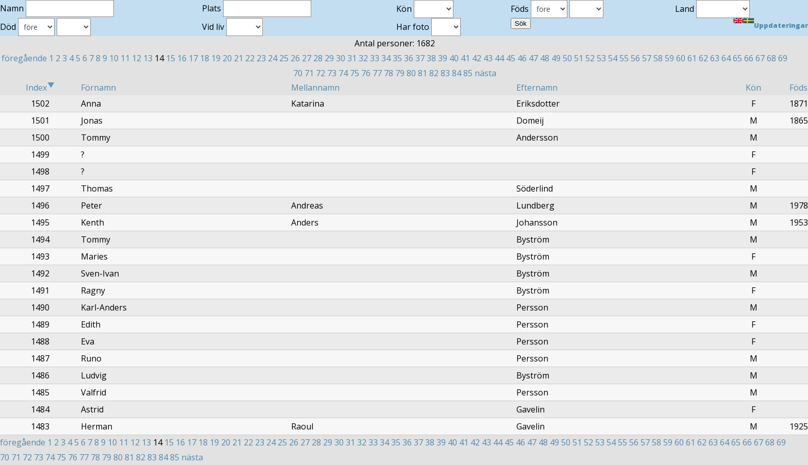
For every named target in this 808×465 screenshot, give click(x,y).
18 (204, 58)
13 (148, 58)
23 (261, 58)
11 (125, 58)
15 (170, 58)
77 (377, 73)
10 (114, 58)
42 (476, 58)
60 (680, 58)
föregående (24, 58)
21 (238, 58)
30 (340, 58)
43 (488, 58)
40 (454, 58)
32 (363, 58)
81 (422, 73)
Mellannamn (315, 87)
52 (590, 58)
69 (782, 58)
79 (400, 73)
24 (272, 58)
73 (331, 73)
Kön (753, 87)
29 (329, 58)
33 (374, 58)
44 (499, 58)
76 (366, 73)
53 (601, 58)
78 (388, 73)
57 (646, 58)
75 (354, 73)
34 (386, 58)
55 (624, 58)
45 (510, 58)
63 (714, 58)
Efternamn (537, 87)
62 (703, 58)
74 (343, 73)
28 (318, 58)
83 (445, 73)
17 (193, 58)
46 (522, 58)
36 (408, 58)
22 (250, 58)
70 (297, 73)
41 (465, 58)
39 (442, 58)
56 (635, 58)
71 (309, 73)
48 (544, 58)
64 (726, 58)
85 (468, 73)
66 (748, 58)
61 (692, 58)
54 (612, 58)
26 (295, 58)
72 (320, 73)
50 (567, 58)
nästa (485, 73)
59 (669, 58)
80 (411, 73)
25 (284, 58)
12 (136, 58)
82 (434, 73)
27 (306, 58)
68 (771, 58)
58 (658, 58)
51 (578, 58)
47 (533, 58)
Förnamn (98, 87)
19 (216, 58)
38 (431, 58)
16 (182, 58)
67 (760, 58)
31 (352, 58)
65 (737, 58)
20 (227, 58)
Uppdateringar (781, 25)
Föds (798, 87)
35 (397, 58)
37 (420, 58)
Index (40, 87)
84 (456, 73)
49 (556, 58)
